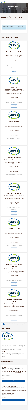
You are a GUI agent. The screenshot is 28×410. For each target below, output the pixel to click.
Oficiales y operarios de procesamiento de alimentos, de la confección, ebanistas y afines (13, 388)
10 (22, 324)
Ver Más (14, 71)
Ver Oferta (13, 380)
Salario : (11, 62)
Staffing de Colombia (6, 342)
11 (25, 324)
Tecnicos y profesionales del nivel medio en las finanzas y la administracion (12, 369)
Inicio (10, 8)
